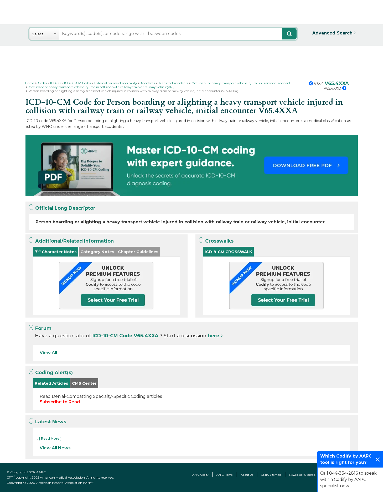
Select (37, 34)
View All (48, 352)
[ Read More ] (50, 438)
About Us (247, 474)
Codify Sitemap (271, 474)
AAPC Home (224, 474)
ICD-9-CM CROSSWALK (228, 251)
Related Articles (51, 383)
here (213, 336)
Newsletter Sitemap (302, 474)
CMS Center (84, 383)
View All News (55, 447)
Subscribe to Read (60, 401)
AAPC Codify (200, 474)
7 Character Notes (56, 251)
